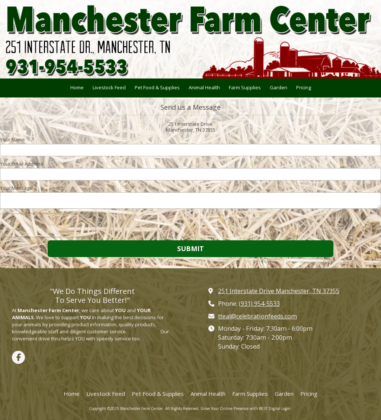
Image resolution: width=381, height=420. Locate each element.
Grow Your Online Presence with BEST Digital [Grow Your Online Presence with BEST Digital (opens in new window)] (240, 408)
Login (286, 408)
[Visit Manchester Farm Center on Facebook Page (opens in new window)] (18, 357)
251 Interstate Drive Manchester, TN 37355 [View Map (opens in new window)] (278, 291)
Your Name (12, 139)
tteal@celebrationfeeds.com (257, 316)
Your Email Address (22, 164)
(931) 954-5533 (259, 303)
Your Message (16, 188)
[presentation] (47, 225)
